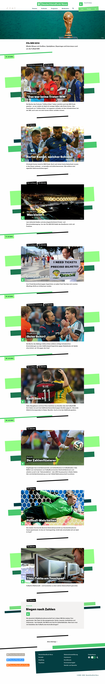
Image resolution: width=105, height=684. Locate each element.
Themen (34, 8)
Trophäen (41, 662)
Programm (54, 8)
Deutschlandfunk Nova (45, 654)
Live (82, 9)
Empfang (41, 660)
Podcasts (44, 8)
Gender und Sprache (70, 665)
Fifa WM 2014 (49, 65)
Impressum (67, 657)
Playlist (89, 9)
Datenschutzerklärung (71, 654)
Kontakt (40, 657)
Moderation (65, 8)
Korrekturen (67, 660)
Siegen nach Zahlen (40, 609)
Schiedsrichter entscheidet (35, 65)
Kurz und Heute (31, 183)
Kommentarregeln (69, 662)
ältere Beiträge (52, 641)
